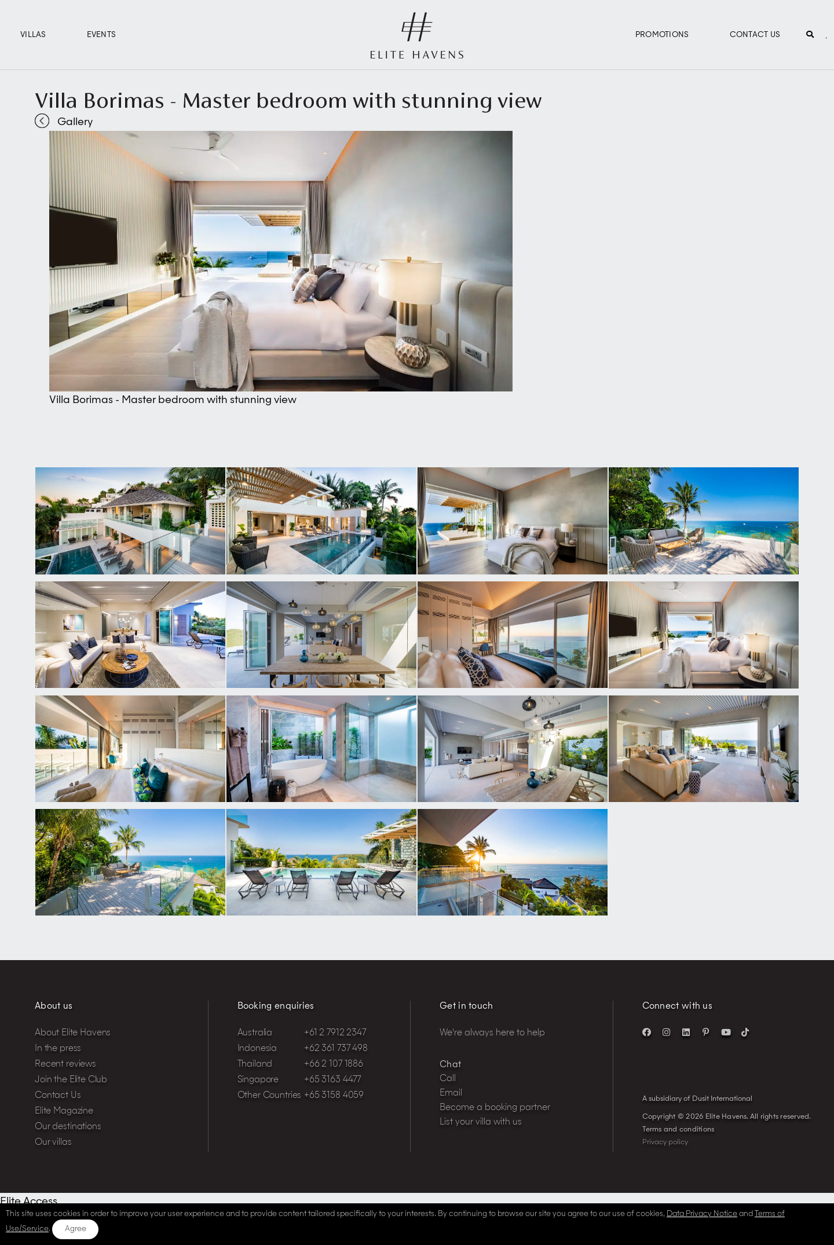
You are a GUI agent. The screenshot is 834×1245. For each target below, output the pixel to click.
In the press (58, 1049)
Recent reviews (65, 1064)
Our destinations (68, 1127)
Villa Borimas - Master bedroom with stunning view (288, 100)
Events (101, 35)
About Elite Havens (73, 1033)
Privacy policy (665, 1142)
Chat (450, 1065)
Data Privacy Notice (702, 1214)
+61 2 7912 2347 (335, 1033)
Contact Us (755, 35)
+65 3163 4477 (332, 1080)
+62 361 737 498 (336, 1049)
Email (451, 1093)
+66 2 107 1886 (333, 1064)
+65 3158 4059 (334, 1096)
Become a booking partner (495, 1108)
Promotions (662, 35)
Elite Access (28, 1201)
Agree (75, 1229)
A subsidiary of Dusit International (697, 1099)
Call (448, 1079)
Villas (33, 35)
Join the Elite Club (71, 1080)
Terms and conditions (678, 1129)
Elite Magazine (64, 1111)
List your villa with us (481, 1122)
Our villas (53, 1142)
